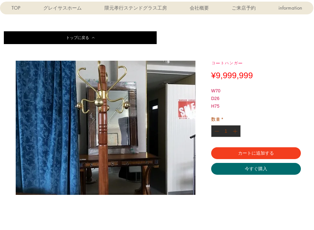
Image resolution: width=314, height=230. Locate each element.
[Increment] (236, 131)
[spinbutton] (226, 131)
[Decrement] (216, 131)
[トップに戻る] (80, 37)
